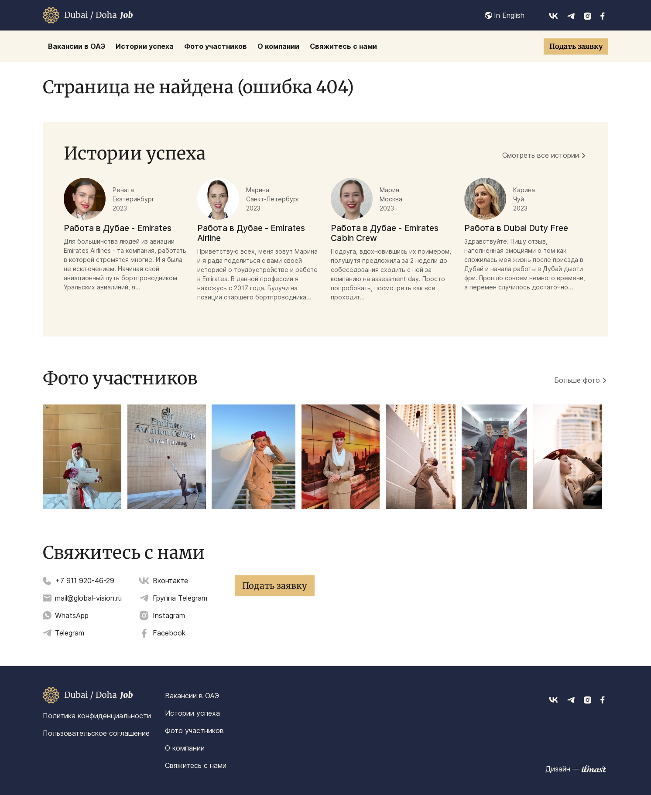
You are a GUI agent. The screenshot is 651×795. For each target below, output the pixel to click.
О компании (185, 748)
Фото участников (194, 730)
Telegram (69, 633)
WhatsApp (72, 615)
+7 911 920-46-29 (84, 580)
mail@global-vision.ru (88, 598)
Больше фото (577, 380)
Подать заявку (576, 46)
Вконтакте (170, 580)
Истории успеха (192, 713)
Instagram (169, 615)
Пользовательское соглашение (96, 733)
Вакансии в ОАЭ (192, 695)
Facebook (169, 633)
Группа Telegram (180, 598)
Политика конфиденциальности (97, 715)
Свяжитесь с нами (195, 765)
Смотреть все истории (540, 155)
